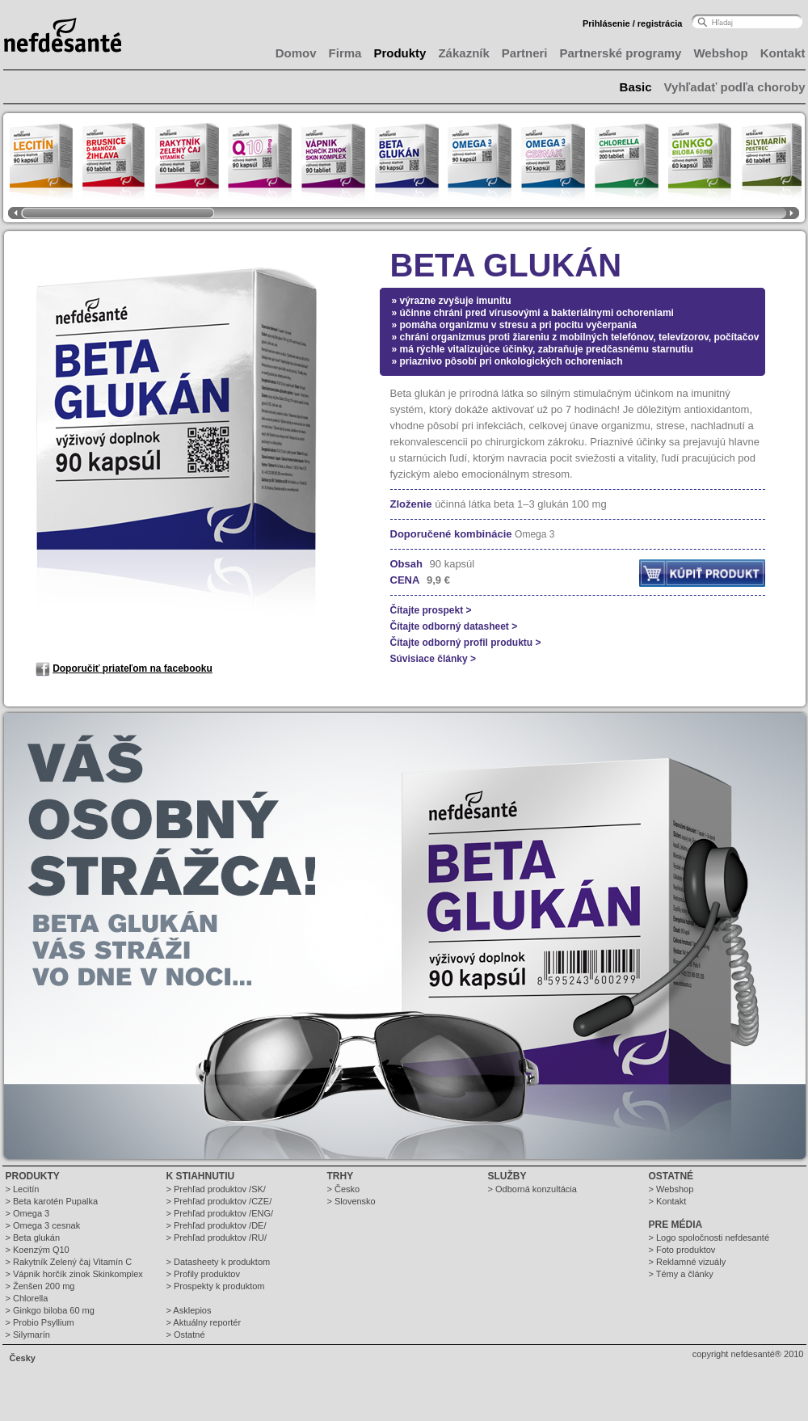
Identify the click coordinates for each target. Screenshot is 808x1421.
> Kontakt (668, 1201)
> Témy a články (681, 1274)
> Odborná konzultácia (532, 1189)
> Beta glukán (33, 1237)
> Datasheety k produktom (218, 1262)
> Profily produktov (203, 1274)
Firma (345, 53)
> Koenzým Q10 (37, 1249)
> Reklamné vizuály (687, 1262)
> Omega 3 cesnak (43, 1225)
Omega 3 (534, 534)
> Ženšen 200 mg (40, 1286)
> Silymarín (28, 1334)
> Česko (343, 1189)
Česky (23, 1358)
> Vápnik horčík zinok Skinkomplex (74, 1274)
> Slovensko (351, 1201)
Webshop (720, 53)
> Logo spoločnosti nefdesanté (709, 1237)
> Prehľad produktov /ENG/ (220, 1213)
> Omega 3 (28, 1213)
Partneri (525, 53)
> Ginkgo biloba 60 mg (50, 1310)
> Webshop (671, 1189)
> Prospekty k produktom (215, 1286)
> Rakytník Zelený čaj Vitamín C (69, 1262)
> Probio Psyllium (40, 1322)
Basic (636, 87)
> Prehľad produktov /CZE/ (219, 1201)
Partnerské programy (621, 53)
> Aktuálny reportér (204, 1322)
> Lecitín (23, 1189)
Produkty (399, 53)
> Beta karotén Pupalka (52, 1201)
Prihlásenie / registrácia (633, 23)
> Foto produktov (682, 1249)
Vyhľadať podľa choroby (735, 87)
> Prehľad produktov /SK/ (216, 1189)
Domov (296, 53)
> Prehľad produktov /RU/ (216, 1237)
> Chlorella (27, 1298)
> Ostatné (185, 1334)
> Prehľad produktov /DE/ (216, 1225)
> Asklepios (189, 1310)
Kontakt (783, 53)
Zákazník (463, 53)
